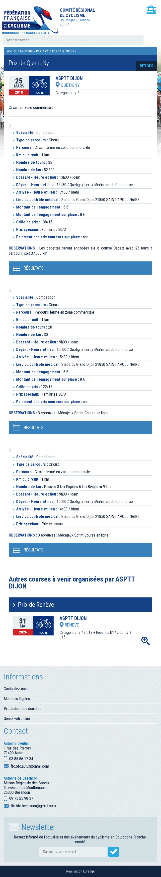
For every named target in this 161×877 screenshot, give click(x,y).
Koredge (89, 871)
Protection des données (22, 708)
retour (147, 66)
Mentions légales (17, 698)
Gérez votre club (17, 718)
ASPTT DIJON (69, 78)
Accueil (11, 51)
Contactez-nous (16, 688)
